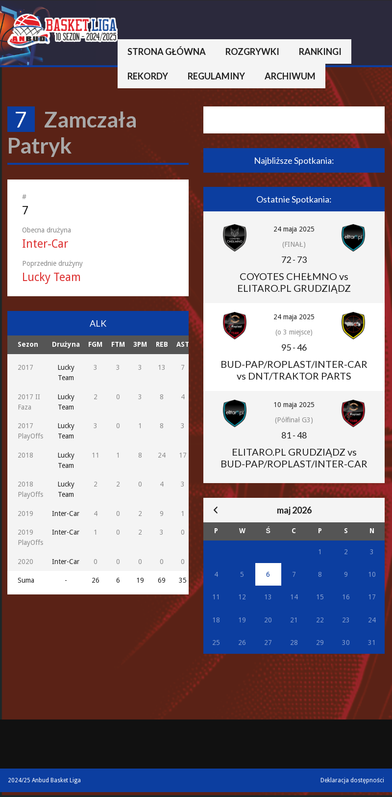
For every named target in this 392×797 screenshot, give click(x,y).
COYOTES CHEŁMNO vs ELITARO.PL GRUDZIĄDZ (294, 282)
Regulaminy (216, 76)
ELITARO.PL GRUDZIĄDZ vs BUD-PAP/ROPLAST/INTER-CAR (294, 457)
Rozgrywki (252, 51)
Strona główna (166, 51)
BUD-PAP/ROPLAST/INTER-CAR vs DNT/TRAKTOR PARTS (294, 370)
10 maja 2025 (294, 405)
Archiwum (290, 76)
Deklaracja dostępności (352, 780)
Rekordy (147, 76)
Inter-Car (45, 244)
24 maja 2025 (294, 229)
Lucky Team (51, 277)
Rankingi (320, 51)
